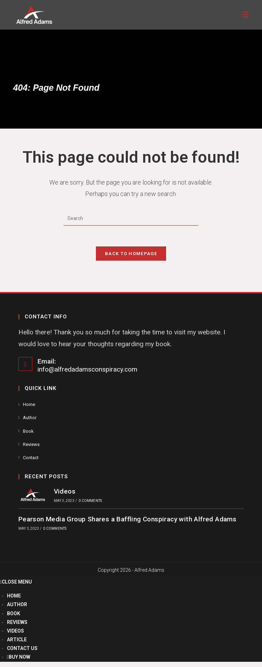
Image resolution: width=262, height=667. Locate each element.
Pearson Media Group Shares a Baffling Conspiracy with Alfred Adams (127, 519)
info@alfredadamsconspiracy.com (87, 369)
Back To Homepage (131, 253)
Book (28, 431)
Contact (31, 457)
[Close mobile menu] (16, 582)
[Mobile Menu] (245, 15)
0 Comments (90, 501)
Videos (64, 491)
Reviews (31, 444)
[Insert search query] (131, 219)
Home (29, 404)
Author (29, 418)
